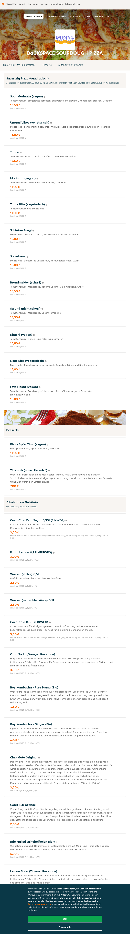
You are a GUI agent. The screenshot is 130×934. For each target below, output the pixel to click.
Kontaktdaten (80, 16)
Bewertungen (57, 16)
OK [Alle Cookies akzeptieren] (65, 919)
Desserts (47, 64)
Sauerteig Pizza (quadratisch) (19, 64)
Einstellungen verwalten (39, 904)
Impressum (101, 16)
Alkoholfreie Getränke (70, 64)
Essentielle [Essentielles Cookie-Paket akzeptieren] (65, 927)
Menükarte (34, 16)
